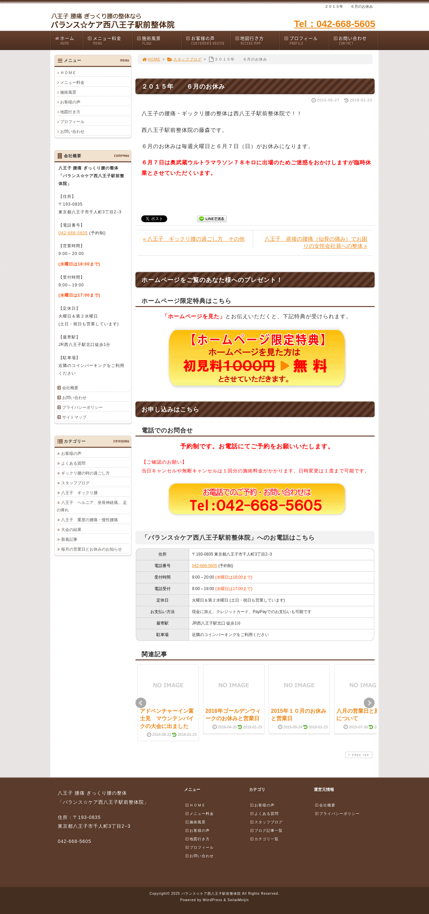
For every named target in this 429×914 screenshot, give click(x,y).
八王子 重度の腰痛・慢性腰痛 (89, 519)
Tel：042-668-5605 (334, 24)
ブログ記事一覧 (266, 830)
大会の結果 (71, 529)
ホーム (68, 40)
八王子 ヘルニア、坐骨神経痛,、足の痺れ (92, 506)
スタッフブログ (184, 59)
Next (369, 703)
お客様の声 (208, 40)
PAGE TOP (358, 755)
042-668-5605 (204, 565)
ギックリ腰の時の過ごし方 (85, 473)
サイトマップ (74, 417)
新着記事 (69, 539)
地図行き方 (257, 40)
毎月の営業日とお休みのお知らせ (91, 549)
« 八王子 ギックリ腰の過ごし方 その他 (194, 239)
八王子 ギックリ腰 (79, 492)
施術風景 (159, 40)
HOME (151, 59)
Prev (140, 703)
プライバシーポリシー (82, 407)
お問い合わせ (355, 40)
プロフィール (306, 40)
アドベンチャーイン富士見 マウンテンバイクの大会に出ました (167, 718)
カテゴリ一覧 (264, 839)
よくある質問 (73, 463)
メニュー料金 (109, 40)
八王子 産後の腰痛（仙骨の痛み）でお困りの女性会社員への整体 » (315, 242)
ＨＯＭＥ (68, 72)
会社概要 (70, 387)
